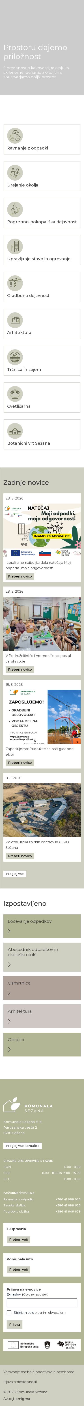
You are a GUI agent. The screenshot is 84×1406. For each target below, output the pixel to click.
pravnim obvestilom (50, 1313)
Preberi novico (20, 576)
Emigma (22, 1399)
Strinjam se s (40, 1313)
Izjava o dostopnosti (20, 1382)
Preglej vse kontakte (22, 1146)
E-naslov (27, 1294)
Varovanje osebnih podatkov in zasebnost (38, 1372)
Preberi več (18, 1239)
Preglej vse (15, 874)
